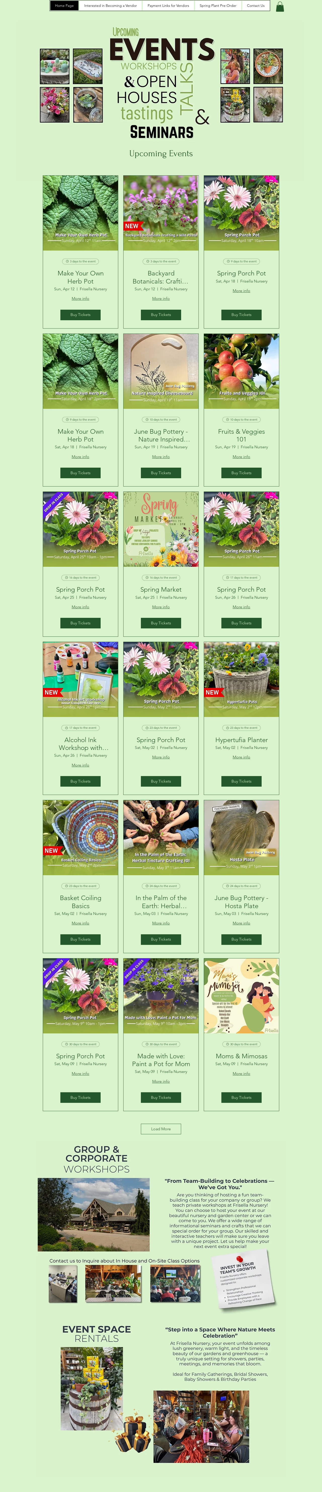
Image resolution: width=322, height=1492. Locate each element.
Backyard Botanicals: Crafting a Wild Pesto (161, 277)
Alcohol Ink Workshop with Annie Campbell (80, 744)
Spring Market (161, 589)
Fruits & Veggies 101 (241, 435)
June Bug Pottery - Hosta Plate (241, 902)
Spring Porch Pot (241, 273)
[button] (280, 7)
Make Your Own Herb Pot (81, 277)
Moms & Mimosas (241, 1056)
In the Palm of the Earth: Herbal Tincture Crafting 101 (161, 902)
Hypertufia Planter (241, 740)
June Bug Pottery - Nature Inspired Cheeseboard (161, 435)
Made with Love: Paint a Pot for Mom (161, 1060)
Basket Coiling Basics (80, 902)
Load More (161, 1128)
